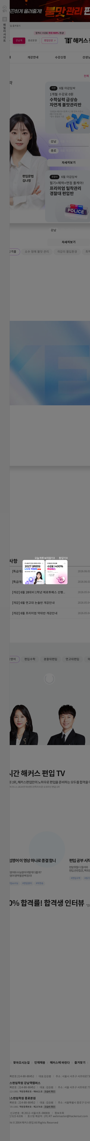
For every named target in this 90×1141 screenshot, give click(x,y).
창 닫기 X (63, 558)
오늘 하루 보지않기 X (45, 558)
